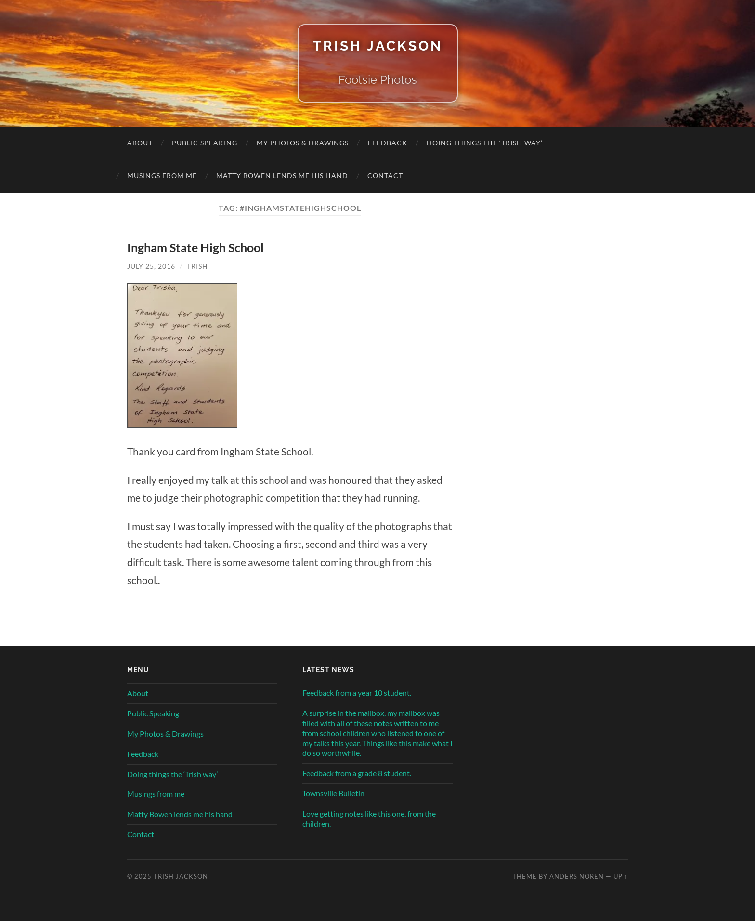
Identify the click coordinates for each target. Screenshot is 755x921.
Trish (197, 266)
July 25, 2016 (151, 266)
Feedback (387, 143)
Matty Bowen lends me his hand (282, 175)
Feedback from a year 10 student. (356, 692)
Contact (385, 175)
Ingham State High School (195, 247)
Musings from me (162, 175)
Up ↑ (620, 876)
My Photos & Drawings (303, 143)
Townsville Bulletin (333, 793)
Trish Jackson (378, 46)
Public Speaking (204, 143)
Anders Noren (576, 876)
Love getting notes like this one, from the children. (369, 818)
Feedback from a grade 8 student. (356, 773)
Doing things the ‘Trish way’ (485, 143)
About (140, 143)
